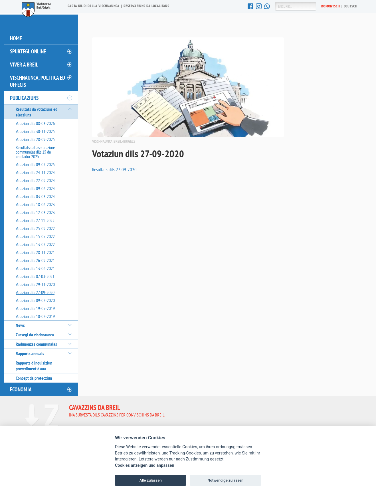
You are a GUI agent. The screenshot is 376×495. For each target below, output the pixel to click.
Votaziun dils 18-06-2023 (35, 203)
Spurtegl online (28, 49)
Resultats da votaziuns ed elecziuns (36, 110)
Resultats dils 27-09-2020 (115, 168)
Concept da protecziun (34, 376)
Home (16, 36)
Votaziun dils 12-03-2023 (35, 211)
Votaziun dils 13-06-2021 (35, 267)
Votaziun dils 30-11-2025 (35, 130)
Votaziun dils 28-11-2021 (35, 251)
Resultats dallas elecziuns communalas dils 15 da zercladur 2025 (35, 150)
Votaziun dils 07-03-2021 (35, 275)
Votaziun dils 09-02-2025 (35, 163)
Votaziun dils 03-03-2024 (35, 195)
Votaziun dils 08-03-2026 (35, 122)
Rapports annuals (30, 352)
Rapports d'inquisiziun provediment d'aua (34, 364)
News (20, 324)
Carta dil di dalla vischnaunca (94, 5)
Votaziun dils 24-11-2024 (35, 171)
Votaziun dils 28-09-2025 (35, 138)
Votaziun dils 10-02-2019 (35, 315)
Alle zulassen (151, 480)
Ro (330, 5)
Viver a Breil (24, 63)
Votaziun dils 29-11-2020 (35, 283)
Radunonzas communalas (36, 342)
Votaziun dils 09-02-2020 (35, 299)
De (350, 5)
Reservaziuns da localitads (146, 5)
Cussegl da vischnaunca (35, 333)
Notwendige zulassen (225, 480)
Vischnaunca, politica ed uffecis (37, 80)
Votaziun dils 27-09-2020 (35, 291)
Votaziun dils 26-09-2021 (35, 259)
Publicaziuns (24, 96)
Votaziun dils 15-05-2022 (35, 235)
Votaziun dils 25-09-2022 (35, 227)
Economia (21, 387)
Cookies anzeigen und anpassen (144, 465)
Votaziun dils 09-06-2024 (35, 187)
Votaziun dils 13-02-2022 (35, 243)
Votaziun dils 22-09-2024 (35, 179)
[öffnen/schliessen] (69, 50)
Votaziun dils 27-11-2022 (35, 219)
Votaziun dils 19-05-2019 (35, 307)
